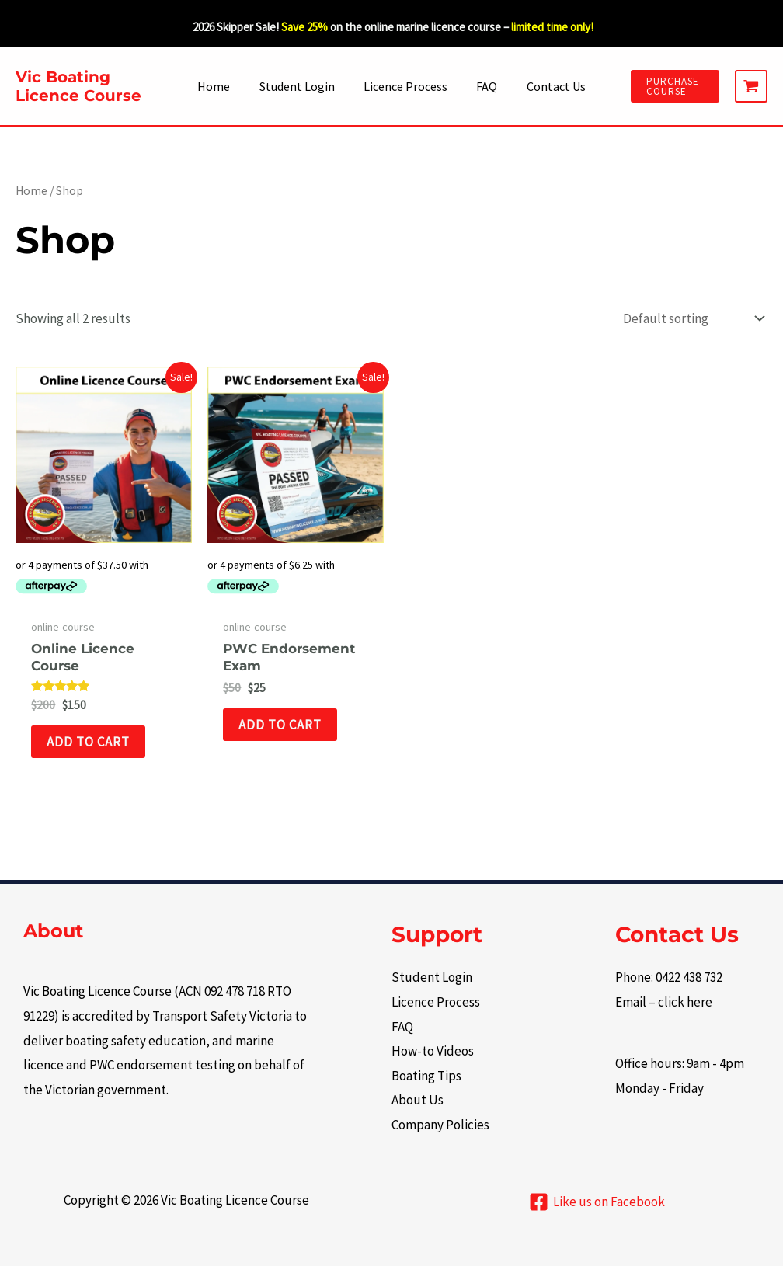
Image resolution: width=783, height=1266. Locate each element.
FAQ (482, 86)
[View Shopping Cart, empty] (751, 86)
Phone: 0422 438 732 (668, 977)
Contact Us (547, 86)
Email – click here (663, 1001)
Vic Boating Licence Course (78, 86)
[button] (670, 86)
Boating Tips (426, 1075)
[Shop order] (691, 319)
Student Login (301, 86)
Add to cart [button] (88, 741)
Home (222, 86)
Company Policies (440, 1124)
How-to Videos (433, 1050)
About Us (418, 1099)
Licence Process (405, 86)
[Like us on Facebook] (597, 1202)
